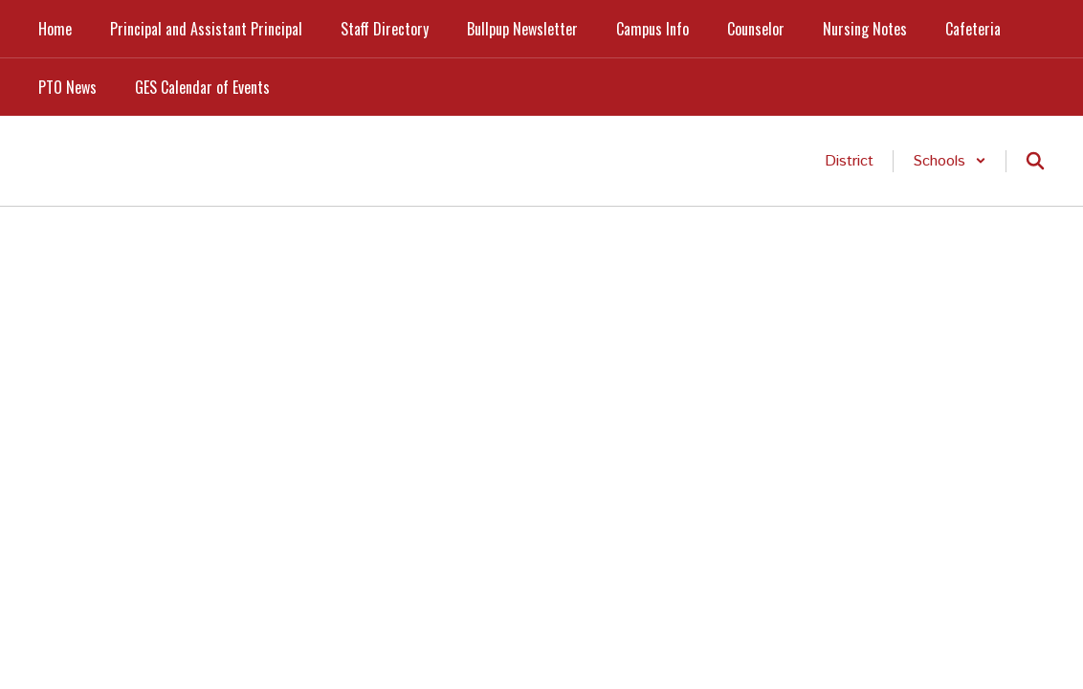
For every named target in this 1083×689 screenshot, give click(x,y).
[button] (949, 161)
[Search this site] (1035, 160)
